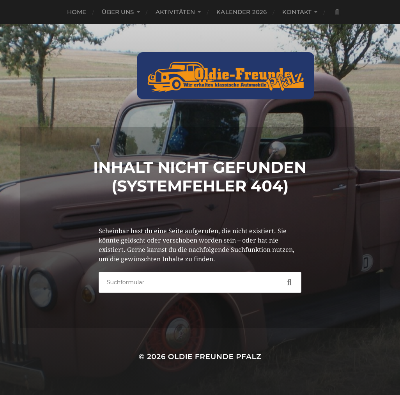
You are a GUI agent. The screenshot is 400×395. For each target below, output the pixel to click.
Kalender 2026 (241, 12)
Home (77, 12)
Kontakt (297, 12)
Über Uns (118, 12)
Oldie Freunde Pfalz (214, 356)
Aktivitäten (175, 12)
